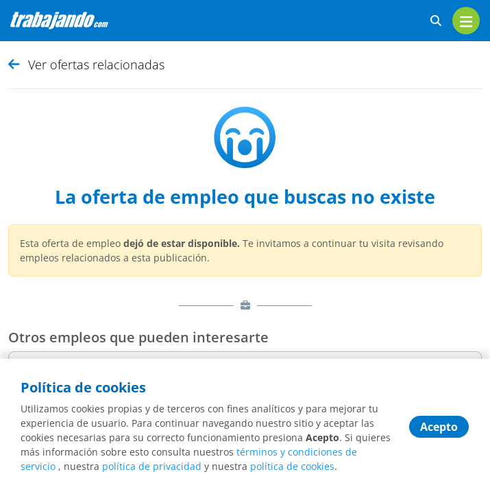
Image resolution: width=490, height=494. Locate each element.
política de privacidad (151, 466)
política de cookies (292, 466)
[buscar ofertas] (435, 21)
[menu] (466, 20)
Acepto (439, 426)
